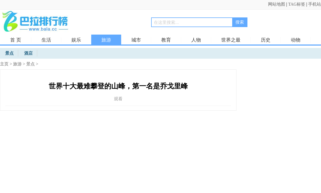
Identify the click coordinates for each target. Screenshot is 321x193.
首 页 (15, 40)
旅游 (106, 40)
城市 (136, 40)
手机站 (314, 4)
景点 (30, 64)
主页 (4, 64)
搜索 (239, 22)
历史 (265, 40)
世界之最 (230, 40)
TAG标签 (296, 4)
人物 (196, 40)
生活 (46, 40)
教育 (166, 40)
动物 (295, 40)
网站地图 (276, 4)
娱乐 (76, 40)
